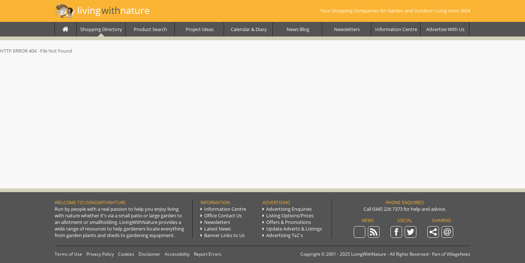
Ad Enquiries (287, 209)
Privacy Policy (100, 254)
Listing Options (288, 215)
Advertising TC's (282, 235)
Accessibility (177, 254)
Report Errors (207, 254)
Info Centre (396, 29)
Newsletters (347, 29)
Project (200, 29)
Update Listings (292, 228)
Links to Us (223, 235)
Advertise (445, 29)
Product (150, 29)
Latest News (216, 228)
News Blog (298, 29)
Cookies (126, 254)
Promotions (286, 222)
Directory (101, 29)
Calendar (249, 29)
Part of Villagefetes (451, 254)
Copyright (310, 254)
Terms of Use (68, 254)
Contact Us (221, 215)
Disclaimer (149, 254)
